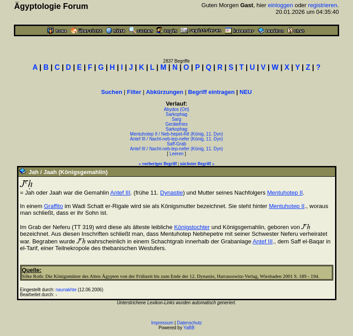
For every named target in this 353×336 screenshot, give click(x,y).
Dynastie (171, 192)
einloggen (280, 5)
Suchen (111, 92)
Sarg (176, 119)
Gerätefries (176, 124)
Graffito (53, 206)
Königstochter (192, 227)
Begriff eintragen (211, 92)
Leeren (176, 153)
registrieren (322, 5)
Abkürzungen (164, 92)
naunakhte (66, 289)
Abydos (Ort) (176, 109)
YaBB (189, 327)
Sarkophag (176, 114)
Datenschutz (189, 322)
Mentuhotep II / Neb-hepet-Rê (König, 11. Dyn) (176, 134)
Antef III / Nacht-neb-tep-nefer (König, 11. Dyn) (176, 138)
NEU (246, 92)
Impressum (162, 322)
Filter (134, 92)
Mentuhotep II (285, 192)
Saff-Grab (176, 143)
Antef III (120, 192)
